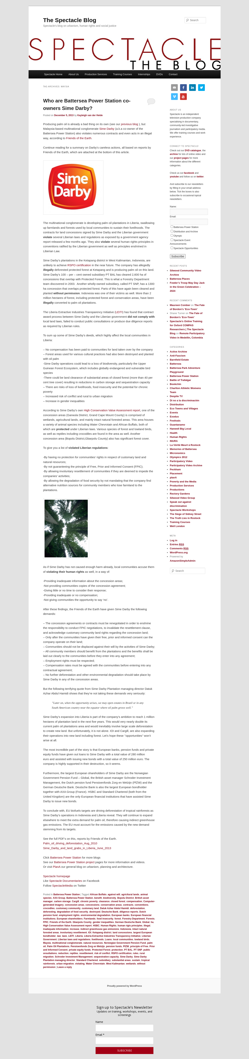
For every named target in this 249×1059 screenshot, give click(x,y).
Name (99, 1022)
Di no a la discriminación (184, 400)
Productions (177, 489)
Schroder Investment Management (74, 956)
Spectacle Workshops (183, 510)
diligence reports (129, 911)
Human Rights (108, 925)
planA (173, 477)
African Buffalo (98, 894)
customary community (68, 908)
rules (135, 953)
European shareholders (70, 918)
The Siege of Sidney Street (185, 514)
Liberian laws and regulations (74, 939)
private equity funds (80, 949)
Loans (108, 939)
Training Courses (122, 74)
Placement (176, 473)
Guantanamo (177, 424)
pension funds (114, 946)
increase (74, 929)
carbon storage (62, 901)
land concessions (122, 932)
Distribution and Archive (186, 231)
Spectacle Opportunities (186, 248)
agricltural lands (130, 894)
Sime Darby (106, 128)
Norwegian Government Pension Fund (125, 943)
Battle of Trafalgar (180, 380)
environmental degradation (95, 915)
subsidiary (105, 960)
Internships (144, 74)
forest (118, 918)
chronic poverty (89, 901)
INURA (174, 441)
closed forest (118, 901)
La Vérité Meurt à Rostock (185, 445)
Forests (150, 918)
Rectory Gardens (180, 493)
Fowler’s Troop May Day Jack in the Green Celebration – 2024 (187, 286)
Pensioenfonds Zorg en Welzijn (88, 946)
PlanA (56, 866)
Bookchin (175, 384)
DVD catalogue (193, 150)
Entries (177, 544)
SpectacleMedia (62, 885)
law (59, 936)
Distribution (177, 404)
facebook (189, 173)
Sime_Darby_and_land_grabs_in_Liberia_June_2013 (77, 848)
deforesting (49, 911)
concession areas (74, 905)
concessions (92, 905)
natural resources (93, 943)
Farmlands (90, 918)
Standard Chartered (87, 960)
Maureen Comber (180, 305)
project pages (181, 158)
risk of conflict (102, 953)
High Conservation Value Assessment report (112, 410)
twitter (200, 176)
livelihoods (98, 939)
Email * (99, 1035)
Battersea (175, 363)
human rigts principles (130, 925)
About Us (74, 74)
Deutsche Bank (110, 911)
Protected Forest (101, 949)
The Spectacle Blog (69, 20)
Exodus (174, 416)
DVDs (159, 74)
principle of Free (139, 946)
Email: (173, 216)
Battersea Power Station (65, 857)
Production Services (96, 74)
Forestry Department (133, 918)
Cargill (75, 901)
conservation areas (111, 905)
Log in (173, 540)
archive (174, 154)
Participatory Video (181, 461)
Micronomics (177, 453)
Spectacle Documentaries (66, 880)
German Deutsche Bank (128, 922)
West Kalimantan (115, 963)
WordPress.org (179, 552)
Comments (179, 548)
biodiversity (109, 898)
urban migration (65, 963)
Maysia (47, 943)
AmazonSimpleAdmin (183, 560)
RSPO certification (79, 265)
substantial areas (121, 960)
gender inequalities (103, 922)
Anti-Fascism (178, 355)
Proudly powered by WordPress (124, 986)
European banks (120, 915)
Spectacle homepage (56, 876)
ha (152, 922)
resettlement (86, 953)
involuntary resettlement (73, 932)
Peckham (175, 469)
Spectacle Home (53, 74)
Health (174, 432)
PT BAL (128, 949)
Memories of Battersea (183, 449)
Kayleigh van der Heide (90, 115)
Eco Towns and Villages (184, 408)
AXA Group (59, 898)
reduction (63, 953)
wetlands (131, 963)
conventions (141, 905)
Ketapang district (102, 932)
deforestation (137, 908)
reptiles (74, 953)
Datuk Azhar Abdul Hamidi (114, 908)
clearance (104, 901)
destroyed (94, 911)
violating (79, 963)
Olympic (178, 235)
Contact (173, 74)
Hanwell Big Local (180, 428)
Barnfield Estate (179, 359)
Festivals (175, 420)
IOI (89, 932)
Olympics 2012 (178, 457)
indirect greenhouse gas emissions (99, 929)
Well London (177, 526)
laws (64, 936)
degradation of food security (72, 911)
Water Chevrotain (95, 963)
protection (117, 949)
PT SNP (138, 949)
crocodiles (49, 908)
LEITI (119, 312)
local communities (123, 939)
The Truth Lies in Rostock (185, 518)
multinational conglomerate (67, 943)
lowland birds (141, 939)
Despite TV (176, 396)
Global (145, 922)
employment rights (69, 915)
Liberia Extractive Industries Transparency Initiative (112, 936)
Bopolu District (125, 898)
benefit (98, 898)
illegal (147, 925)
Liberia (79, 936)
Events (174, 412)
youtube (174, 176)
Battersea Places (180, 278)
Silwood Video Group (182, 497)
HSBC (96, 925)
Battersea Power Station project (74, 862)
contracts (128, 905)
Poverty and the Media (183, 481)
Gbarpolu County (82, 922)
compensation (134, 901)
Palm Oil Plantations (58, 946)
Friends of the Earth (78, 138)
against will (114, 894)
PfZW (126, 946)
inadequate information (56, 929)
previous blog (129, 124)
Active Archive (178, 351)
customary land (90, 908)
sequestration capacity (106, 956)
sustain (136, 960)
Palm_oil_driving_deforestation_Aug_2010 (70, 843)
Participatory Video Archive (186, 465)
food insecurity (105, 918)
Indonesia (125, 929)
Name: (173, 206)
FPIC (45, 922)
